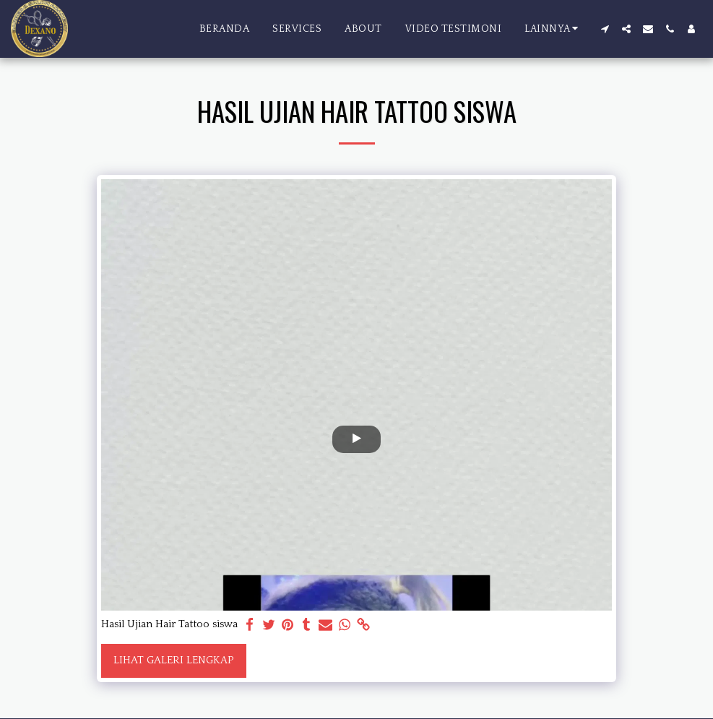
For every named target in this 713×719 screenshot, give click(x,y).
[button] (605, 29)
